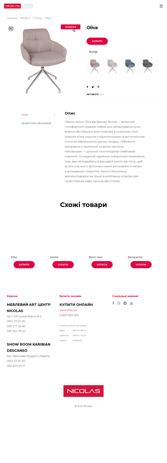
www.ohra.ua (68, 310)
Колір (93, 51)
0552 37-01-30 (16, 321)
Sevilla (54, 257)
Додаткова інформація (36, 123)
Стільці (37, 18)
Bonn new (95, 257)
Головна (12, 18)
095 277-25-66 (16, 326)
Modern (25, 18)
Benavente (135, 257)
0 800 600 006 (69, 315)
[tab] (38, 115)
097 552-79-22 (16, 331)
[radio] (95, 66)
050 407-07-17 (16, 366)
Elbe (14, 257)
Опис (25, 114)
